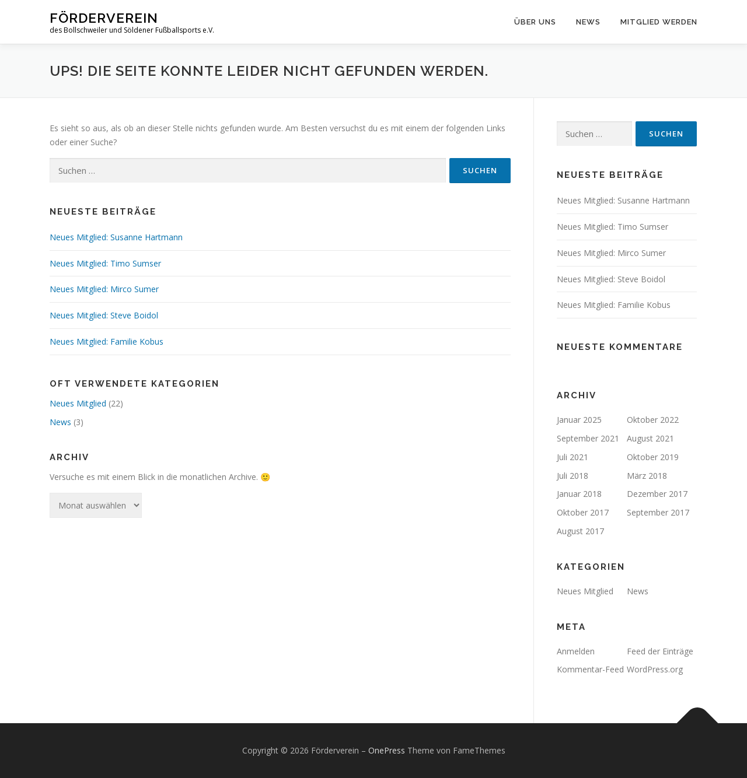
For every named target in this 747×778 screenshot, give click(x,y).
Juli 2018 (572, 475)
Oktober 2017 (583, 512)
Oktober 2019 (653, 456)
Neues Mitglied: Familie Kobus (106, 341)
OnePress (386, 750)
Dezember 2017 (657, 493)
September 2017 (658, 512)
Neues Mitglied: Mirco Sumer (104, 289)
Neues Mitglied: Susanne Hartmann (116, 237)
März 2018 (647, 475)
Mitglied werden (658, 21)
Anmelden (576, 651)
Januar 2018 (579, 493)
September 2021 (588, 438)
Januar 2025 (579, 419)
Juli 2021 (572, 456)
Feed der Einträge (660, 651)
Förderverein (104, 18)
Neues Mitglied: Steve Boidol (104, 315)
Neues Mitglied (78, 403)
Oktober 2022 (653, 419)
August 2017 (580, 531)
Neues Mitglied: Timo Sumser (105, 263)
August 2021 (650, 438)
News (588, 21)
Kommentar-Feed (590, 669)
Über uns (535, 21)
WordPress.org (655, 669)
